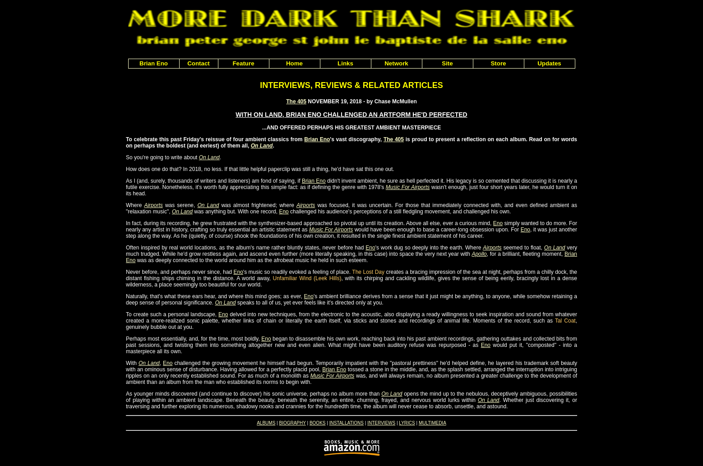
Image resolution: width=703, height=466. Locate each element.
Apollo (479, 254)
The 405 (296, 101)
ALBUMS (266, 422)
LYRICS (407, 422)
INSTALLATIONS (346, 422)
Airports (153, 205)
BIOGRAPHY (292, 422)
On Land (262, 146)
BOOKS (318, 422)
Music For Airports (408, 187)
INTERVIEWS (381, 422)
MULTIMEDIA (432, 422)
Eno (283, 211)
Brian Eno (317, 139)
